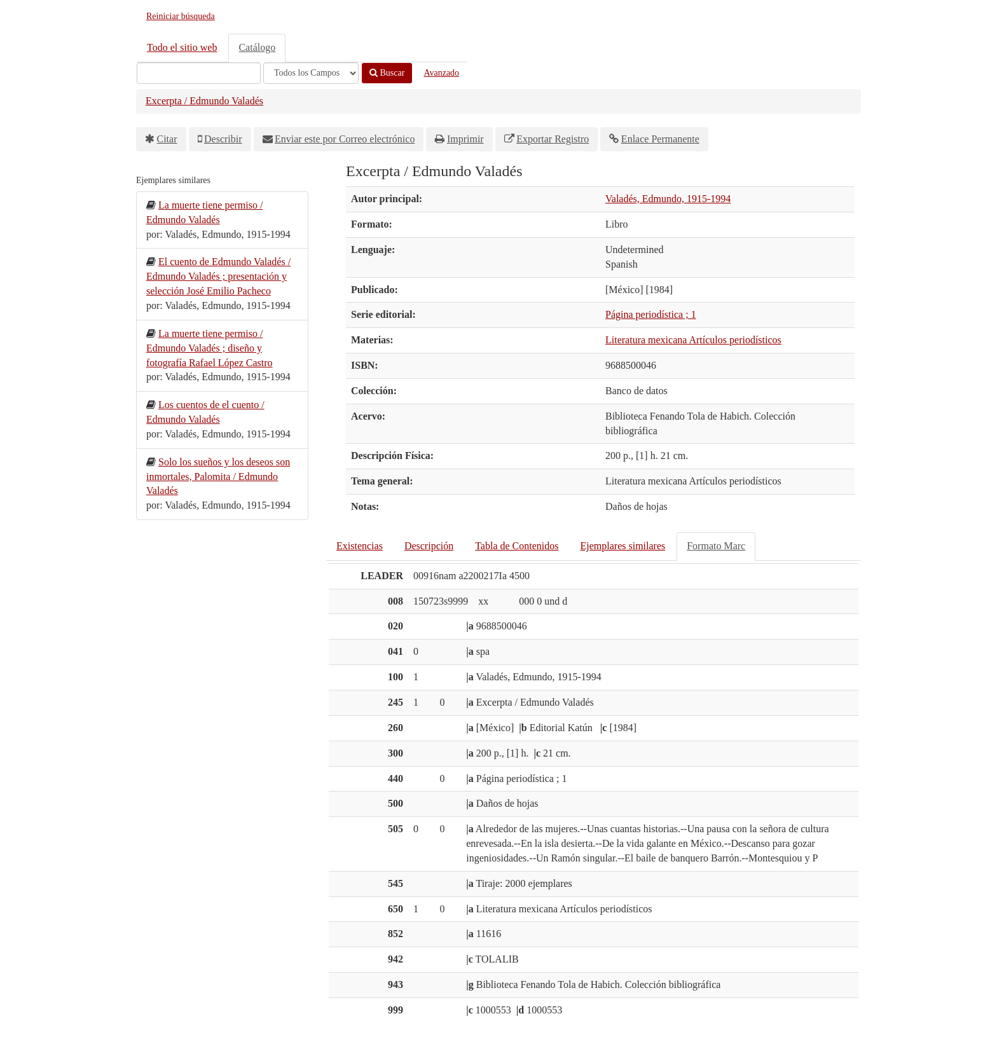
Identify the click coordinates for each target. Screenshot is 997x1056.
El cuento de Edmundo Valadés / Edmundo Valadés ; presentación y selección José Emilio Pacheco (218, 276)
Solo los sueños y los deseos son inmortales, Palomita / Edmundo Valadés (218, 476)
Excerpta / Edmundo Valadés (204, 100)
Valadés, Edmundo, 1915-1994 (668, 198)
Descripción (428, 545)
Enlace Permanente (660, 139)
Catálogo (256, 47)
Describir (223, 139)
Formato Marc (716, 545)
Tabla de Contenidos (516, 545)
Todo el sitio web (182, 47)
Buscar (386, 73)
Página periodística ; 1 (650, 314)
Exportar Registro (552, 139)
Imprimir (465, 139)
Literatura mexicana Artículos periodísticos (693, 339)
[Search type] (311, 73)
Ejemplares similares (622, 545)
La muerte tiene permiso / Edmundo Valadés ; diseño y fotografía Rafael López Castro (209, 348)
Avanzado (441, 73)
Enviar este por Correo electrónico (345, 139)
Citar (167, 139)
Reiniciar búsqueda (180, 16)
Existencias (359, 545)
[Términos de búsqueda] (199, 73)
